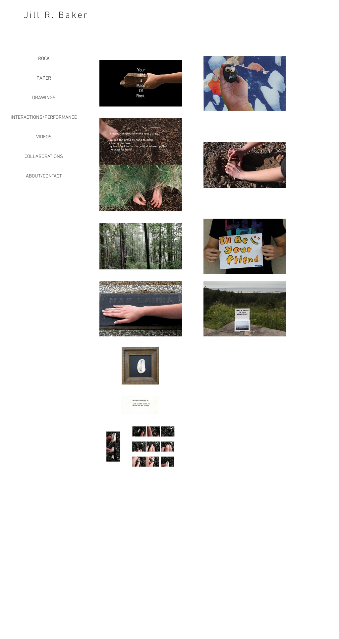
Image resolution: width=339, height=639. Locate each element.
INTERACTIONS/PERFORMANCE (44, 117)
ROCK (44, 59)
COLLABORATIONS (44, 157)
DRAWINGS (44, 98)
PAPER (43, 78)
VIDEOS (44, 137)
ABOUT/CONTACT (44, 176)
